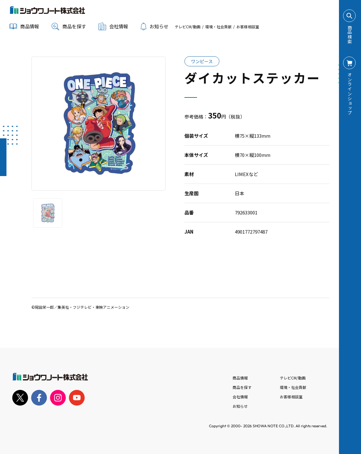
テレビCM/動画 (187, 26)
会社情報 (240, 396)
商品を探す (69, 26)
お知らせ (154, 26)
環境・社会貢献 (218, 26)
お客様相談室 (247, 26)
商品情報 (240, 377)
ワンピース (202, 61)
